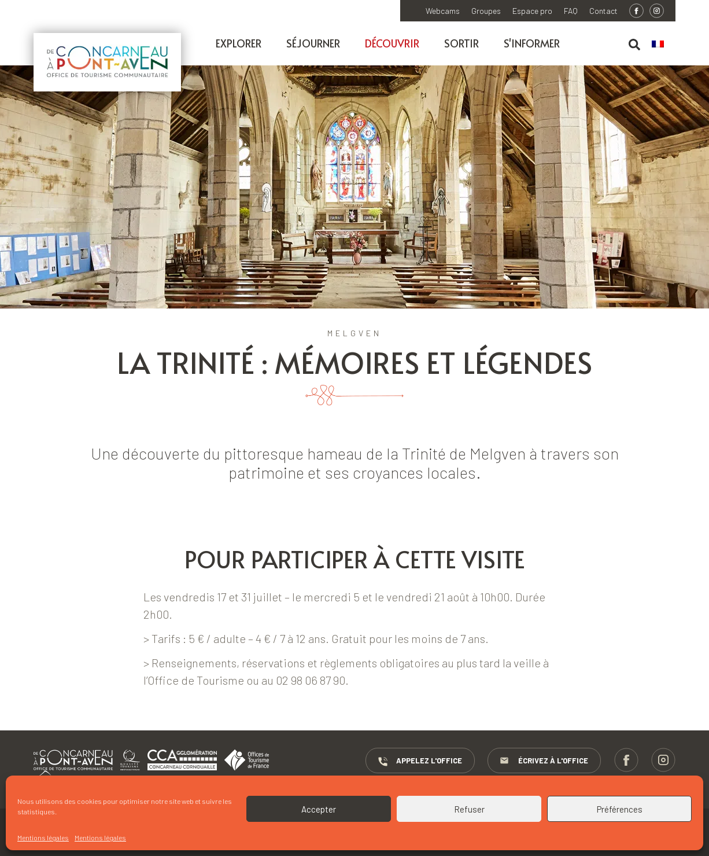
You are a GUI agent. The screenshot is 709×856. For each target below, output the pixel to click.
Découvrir (392, 43)
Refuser (469, 809)
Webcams (443, 11)
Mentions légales (43, 837)
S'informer (532, 43)
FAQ (571, 11)
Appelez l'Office (419, 761)
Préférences (619, 809)
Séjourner (313, 43)
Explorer (238, 43)
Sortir (461, 43)
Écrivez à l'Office (544, 761)
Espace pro (532, 11)
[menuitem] (663, 45)
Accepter (318, 809)
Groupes (486, 11)
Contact (603, 11)
